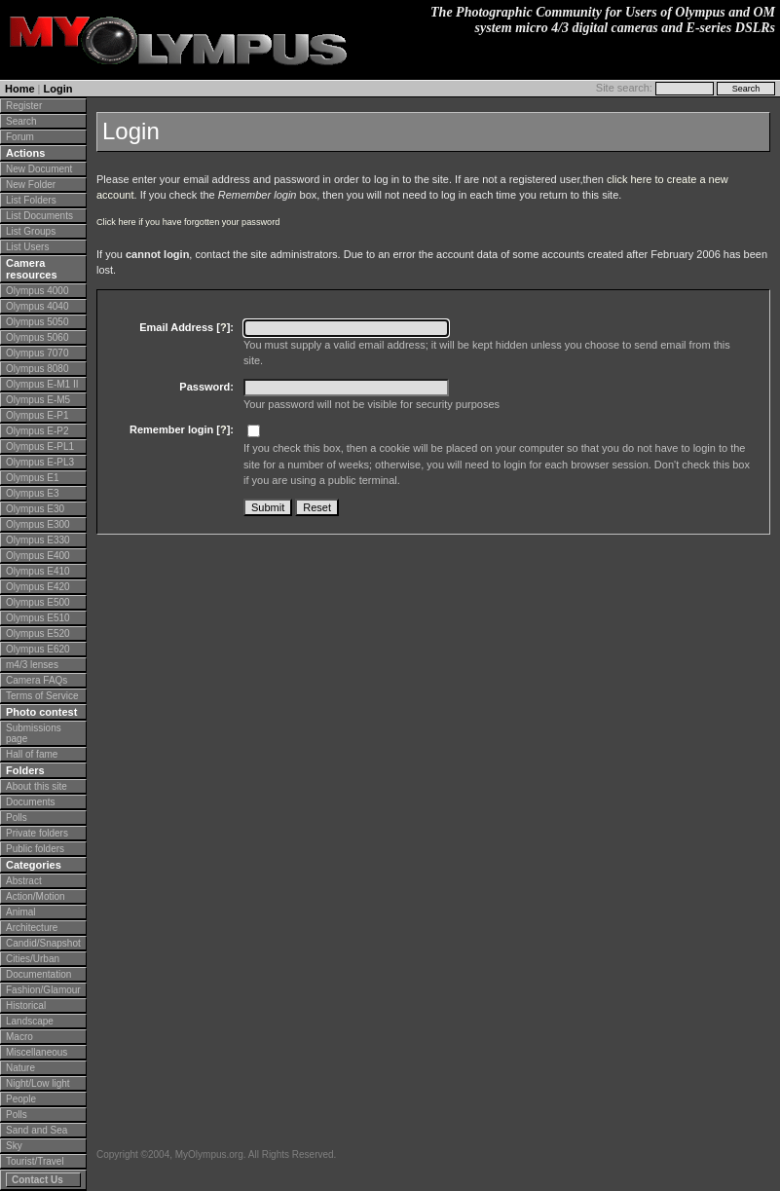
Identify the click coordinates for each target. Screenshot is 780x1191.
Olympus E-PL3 (40, 462)
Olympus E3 (32, 493)
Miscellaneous (36, 1052)
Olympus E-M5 (38, 399)
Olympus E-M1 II (42, 384)
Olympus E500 (38, 602)
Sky (14, 1145)
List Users (27, 247)
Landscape (30, 1021)
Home (20, 88)
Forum (20, 136)
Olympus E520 (38, 633)
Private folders (37, 833)
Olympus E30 (35, 508)
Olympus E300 (38, 524)
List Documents (39, 215)
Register (24, 105)
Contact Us (37, 1179)
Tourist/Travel (35, 1161)
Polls (16, 817)
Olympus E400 (38, 555)
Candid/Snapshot (43, 943)
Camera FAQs (36, 680)
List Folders (31, 200)
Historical (26, 1005)
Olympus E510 (38, 618)
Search (21, 121)
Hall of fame (31, 754)
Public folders (35, 848)
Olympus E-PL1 (40, 446)
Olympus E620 (38, 649)
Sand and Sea (36, 1130)
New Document (39, 169)
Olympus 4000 (37, 290)
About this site (36, 786)
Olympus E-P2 (37, 431)
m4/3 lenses (32, 664)
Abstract (24, 880)
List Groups (31, 231)
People (21, 1099)
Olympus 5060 (37, 337)
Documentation (38, 974)
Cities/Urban (32, 958)
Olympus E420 (38, 586)
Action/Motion (35, 896)
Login (58, 88)
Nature (20, 1067)
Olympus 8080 (37, 368)
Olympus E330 (38, 540)
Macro (19, 1036)
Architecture (31, 927)
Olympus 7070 (37, 353)
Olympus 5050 (37, 321)
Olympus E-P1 (37, 415)
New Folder (31, 184)
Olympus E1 (32, 477)
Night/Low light (38, 1083)
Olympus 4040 (37, 306)
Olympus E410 (38, 571)
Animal (21, 912)
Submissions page (33, 733)
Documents (31, 802)
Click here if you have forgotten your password (187, 222)
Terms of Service (42, 695)
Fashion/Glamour (43, 990)
